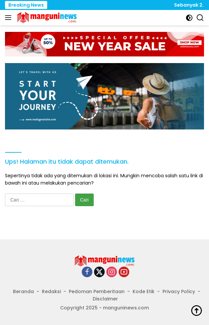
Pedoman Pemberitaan (97, 291)
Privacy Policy (178, 291)
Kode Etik (144, 291)
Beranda (23, 291)
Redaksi (51, 291)
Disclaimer (105, 298)
